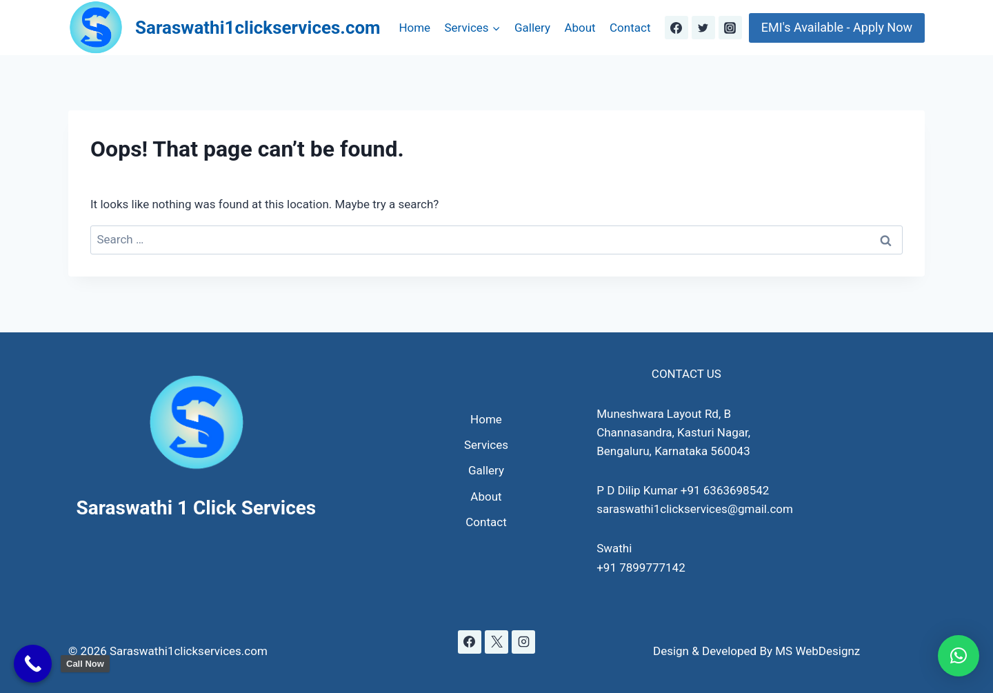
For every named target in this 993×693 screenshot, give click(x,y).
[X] (496, 642)
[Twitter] (703, 27)
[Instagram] (730, 27)
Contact (630, 27)
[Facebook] (676, 27)
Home (414, 27)
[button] (958, 655)
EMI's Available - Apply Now (836, 27)
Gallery (532, 27)
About (579, 27)
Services (486, 445)
